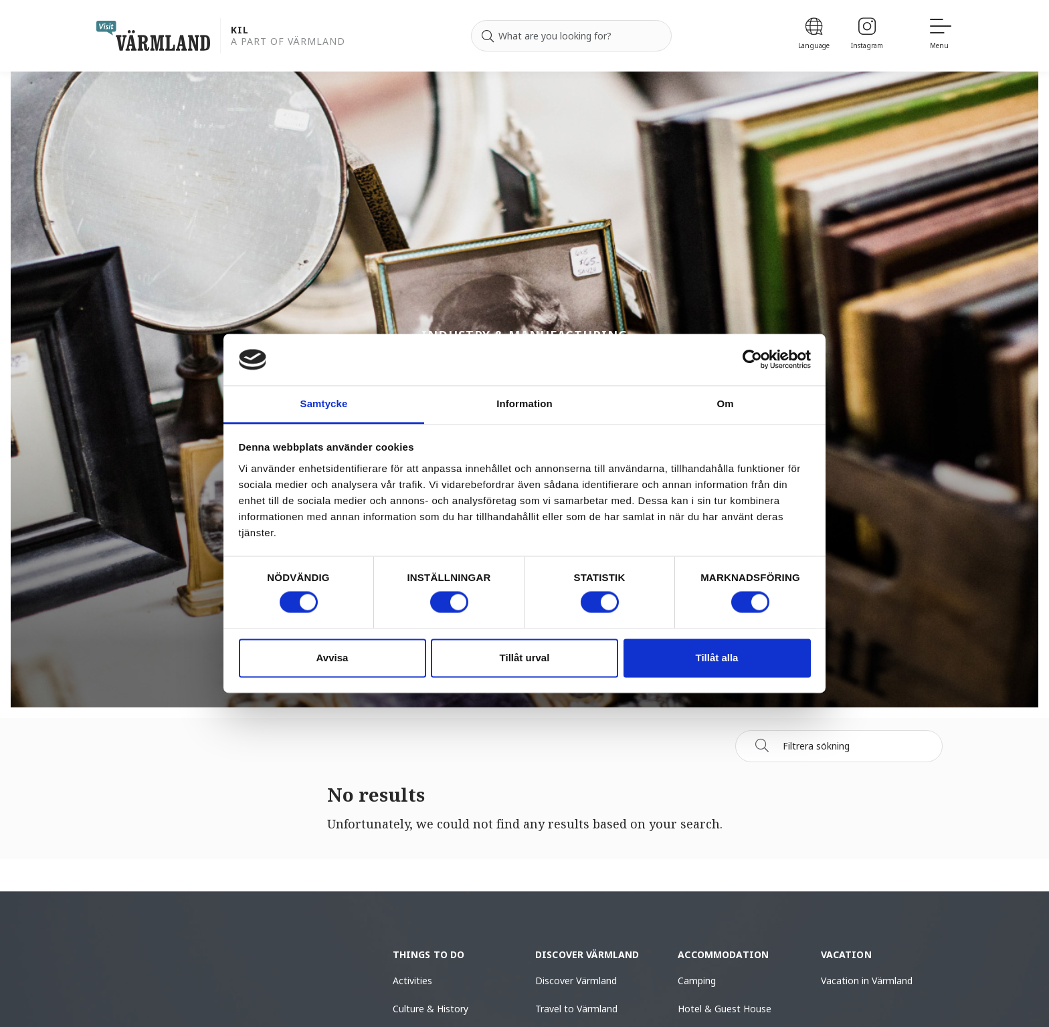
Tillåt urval (525, 657)
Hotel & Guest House (724, 1008)
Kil (240, 30)
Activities (412, 980)
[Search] (488, 36)
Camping (697, 980)
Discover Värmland (576, 980)
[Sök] (762, 745)
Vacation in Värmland (867, 980)
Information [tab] (524, 403)
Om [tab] (725, 403)
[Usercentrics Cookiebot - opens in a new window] (752, 360)
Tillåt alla (717, 657)
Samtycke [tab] (324, 403)
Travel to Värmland (576, 1008)
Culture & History (430, 1008)
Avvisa (332, 657)
